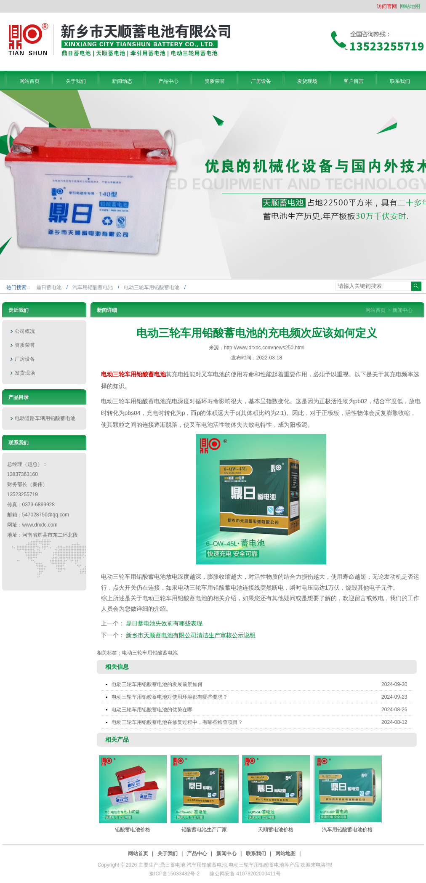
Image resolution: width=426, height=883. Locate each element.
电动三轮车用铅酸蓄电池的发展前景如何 (262, 684)
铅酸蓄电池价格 (132, 829)
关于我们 (167, 853)
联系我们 (256, 853)
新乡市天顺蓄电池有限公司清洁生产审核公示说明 (191, 635)
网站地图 (410, 6)
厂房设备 (25, 359)
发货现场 (25, 373)
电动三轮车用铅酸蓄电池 (152, 287)
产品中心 (197, 853)
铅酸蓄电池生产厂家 (204, 829)
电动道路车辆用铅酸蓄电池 (45, 418)
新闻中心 (402, 310)
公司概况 (25, 331)
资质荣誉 (25, 345)
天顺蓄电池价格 (275, 829)
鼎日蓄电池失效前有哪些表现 (164, 623)
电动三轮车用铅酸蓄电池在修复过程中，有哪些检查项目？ (262, 722)
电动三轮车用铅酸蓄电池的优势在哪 (262, 709)
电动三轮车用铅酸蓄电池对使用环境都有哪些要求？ (262, 697)
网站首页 (375, 310)
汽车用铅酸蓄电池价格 (347, 829)
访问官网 (387, 6)
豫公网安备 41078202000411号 (245, 874)
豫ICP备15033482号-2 (174, 874)
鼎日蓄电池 (49, 287)
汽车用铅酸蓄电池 (93, 287)
